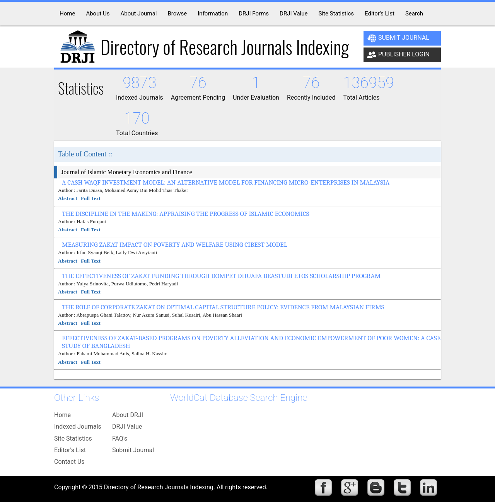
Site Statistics (73, 438)
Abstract (67, 198)
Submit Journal (398, 38)
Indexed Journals (77, 426)
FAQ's (119, 438)
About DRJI (127, 415)
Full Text (91, 198)
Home (62, 415)
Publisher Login (398, 54)
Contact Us (69, 461)
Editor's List (70, 450)
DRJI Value (127, 426)
